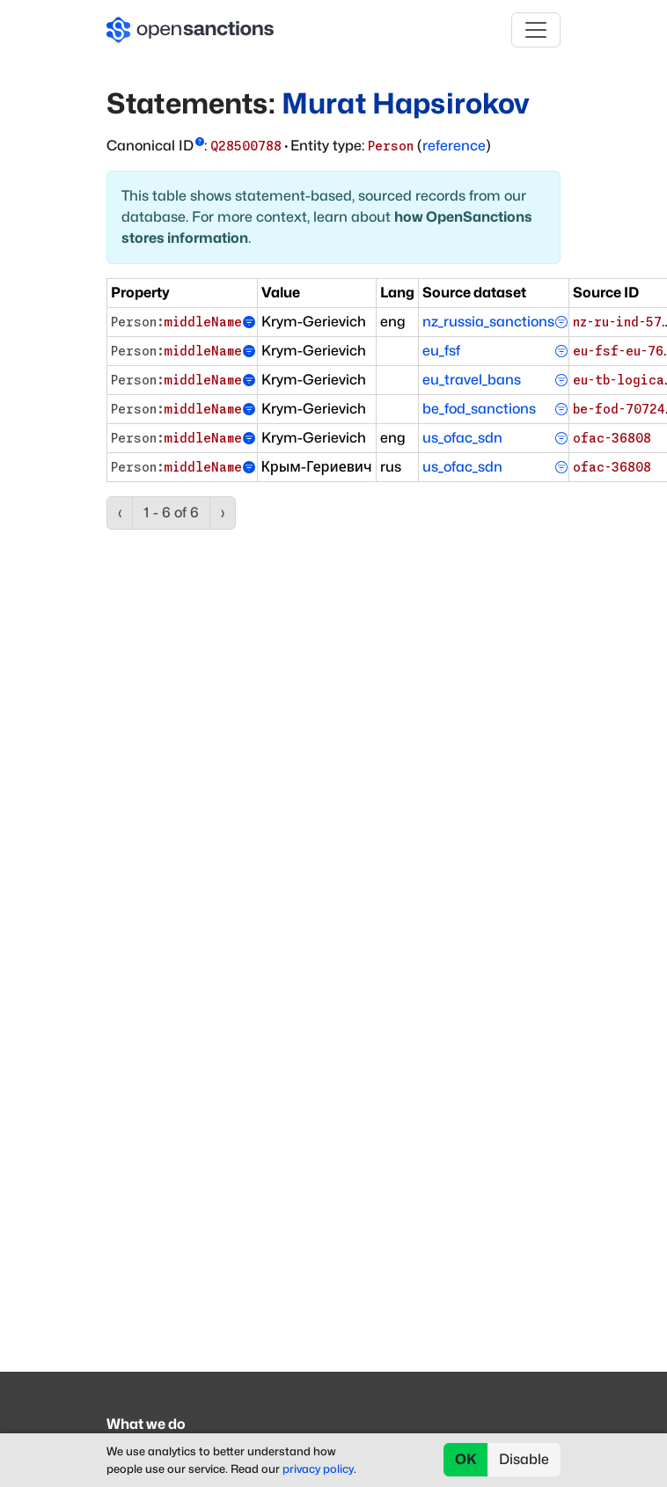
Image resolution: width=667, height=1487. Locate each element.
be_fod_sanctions (479, 408)
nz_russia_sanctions (488, 321)
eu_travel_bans (471, 379)
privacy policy (318, 1469)
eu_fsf (441, 350)
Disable (524, 1459)
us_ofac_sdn (462, 437)
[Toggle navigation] (536, 30)
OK (466, 1459)
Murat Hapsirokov (406, 103)
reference (454, 145)
